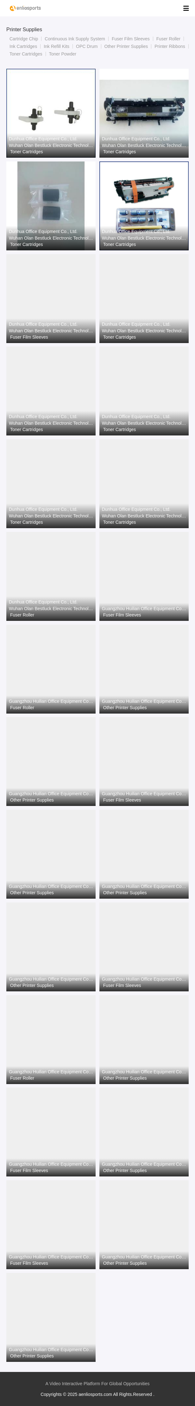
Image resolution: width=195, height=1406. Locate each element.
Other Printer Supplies (126, 46)
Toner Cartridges (25, 54)
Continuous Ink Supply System (75, 39)
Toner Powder (62, 54)
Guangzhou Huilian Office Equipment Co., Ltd (144, 608)
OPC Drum (87, 46)
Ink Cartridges (23, 46)
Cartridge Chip (23, 39)
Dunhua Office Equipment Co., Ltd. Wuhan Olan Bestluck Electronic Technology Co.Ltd (51, 142)
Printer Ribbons (169, 46)
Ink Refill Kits (56, 46)
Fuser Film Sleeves (131, 39)
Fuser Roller (168, 39)
